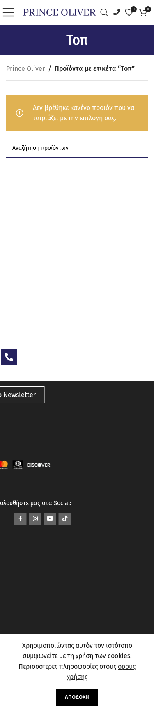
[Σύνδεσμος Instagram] (35, 519)
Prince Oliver (25, 68)
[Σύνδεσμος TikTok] (65, 519)
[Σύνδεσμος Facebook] (20, 519)
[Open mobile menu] (10, 12)
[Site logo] (59, 12)
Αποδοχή (77, 697)
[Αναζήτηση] (106, 12)
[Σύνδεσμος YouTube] (50, 519)
